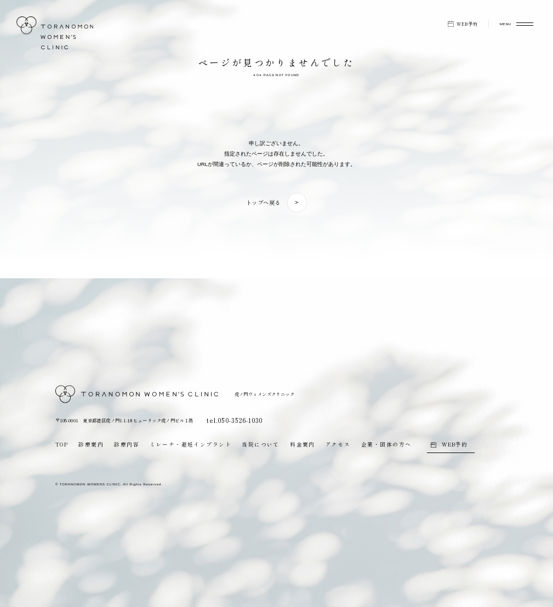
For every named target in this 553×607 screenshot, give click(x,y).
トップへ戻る (263, 202)
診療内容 (126, 444)
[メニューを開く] (510, 24)
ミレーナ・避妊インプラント (190, 444)
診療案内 (91, 444)
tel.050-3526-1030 (233, 420)
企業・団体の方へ (386, 444)
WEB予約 (467, 24)
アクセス (338, 444)
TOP (61, 444)
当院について (261, 444)
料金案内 (302, 444)
